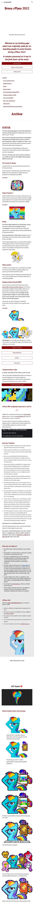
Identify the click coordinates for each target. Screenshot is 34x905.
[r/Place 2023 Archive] (17, 67)
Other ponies (7, 89)
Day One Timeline (8, 98)
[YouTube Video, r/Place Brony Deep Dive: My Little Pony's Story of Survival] (17, 24)
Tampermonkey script (9, 95)
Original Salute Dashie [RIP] (11, 92)
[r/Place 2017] (17, 71)
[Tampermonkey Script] (17, 385)
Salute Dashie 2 (7, 83)
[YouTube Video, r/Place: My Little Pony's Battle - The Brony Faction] (17, 671)
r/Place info (6, 103)
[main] (17, 8)
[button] (2, 2)
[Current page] (17, 63)
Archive (4, 78)
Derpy (5, 86)
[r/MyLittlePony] (17, 353)
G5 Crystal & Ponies (8, 80)
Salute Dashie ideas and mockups (12, 106)
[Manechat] (17, 363)
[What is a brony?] (17, 347)
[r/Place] (17, 358)
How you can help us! (9, 100)
